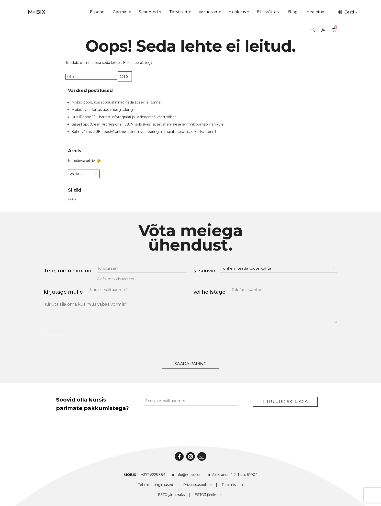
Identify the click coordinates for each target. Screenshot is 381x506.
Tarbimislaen (232, 485)
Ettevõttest (268, 12)
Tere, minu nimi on (67, 271)
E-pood (97, 12)
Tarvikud (178, 12)
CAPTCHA (53, 336)
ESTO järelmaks (171, 495)
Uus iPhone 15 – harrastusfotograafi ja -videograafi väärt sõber (123, 117)
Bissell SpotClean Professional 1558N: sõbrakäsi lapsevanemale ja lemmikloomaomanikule (147, 124)
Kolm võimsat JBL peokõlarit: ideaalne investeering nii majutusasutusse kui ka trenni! (143, 131)
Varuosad (208, 12)
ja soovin (204, 271)
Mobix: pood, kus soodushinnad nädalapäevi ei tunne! (116, 102)
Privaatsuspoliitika (198, 485)
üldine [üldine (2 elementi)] (72, 199)
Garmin (120, 12)
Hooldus (237, 12)
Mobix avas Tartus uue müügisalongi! (102, 109)
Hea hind (315, 12)
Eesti (346, 12)
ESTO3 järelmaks (209, 495)
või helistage (209, 292)
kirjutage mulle (63, 292)
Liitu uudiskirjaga (285, 401)
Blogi (293, 12)
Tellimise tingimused (155, 485)
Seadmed (148, 12)
